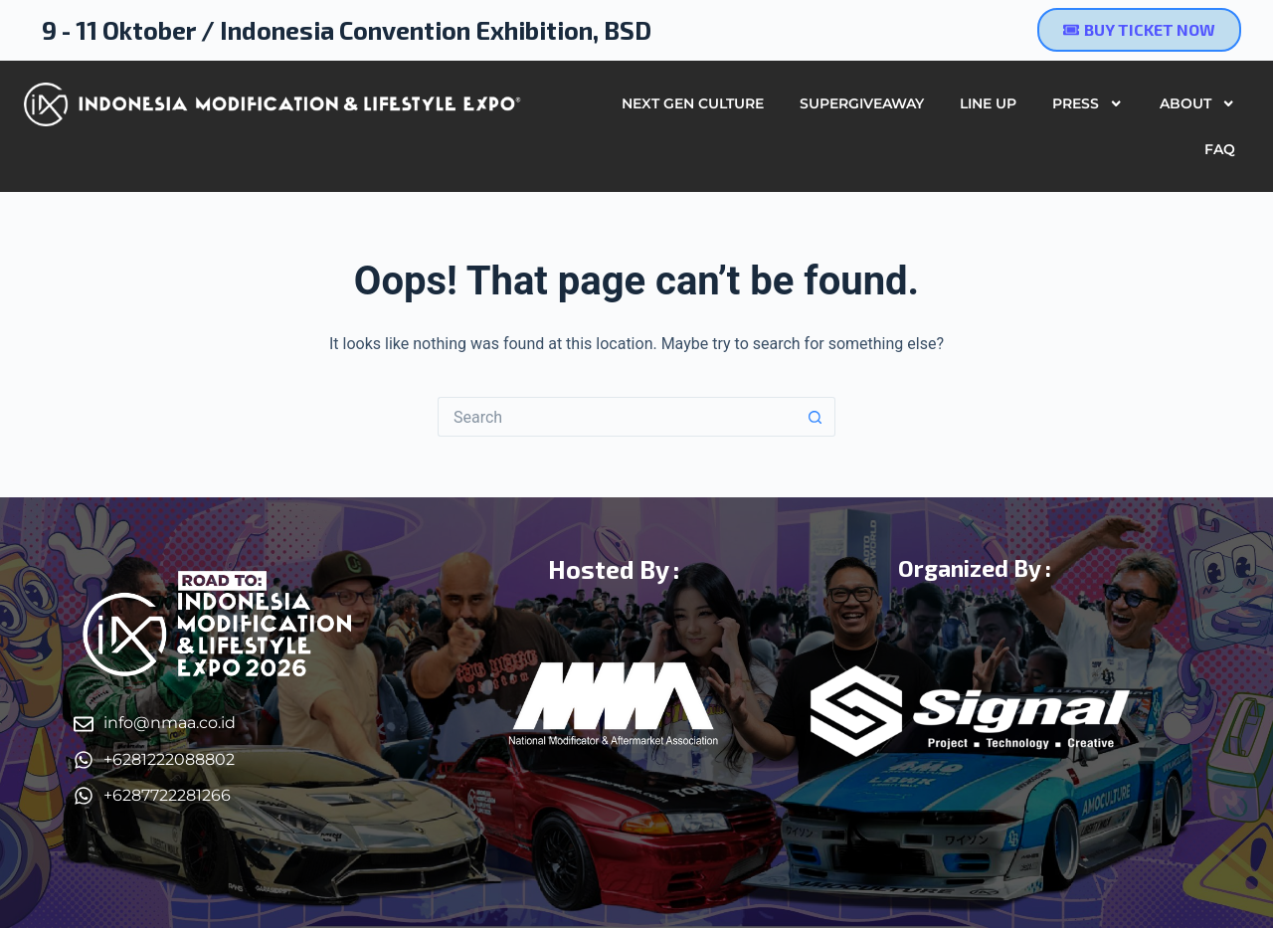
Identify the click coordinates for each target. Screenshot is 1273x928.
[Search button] (815, 417)
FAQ (1219, 149)
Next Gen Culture (693, 103)
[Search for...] (617, 417)
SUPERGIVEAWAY (862, 103)
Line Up (988, 103)
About (1197, 103)
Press (1087, 103)
